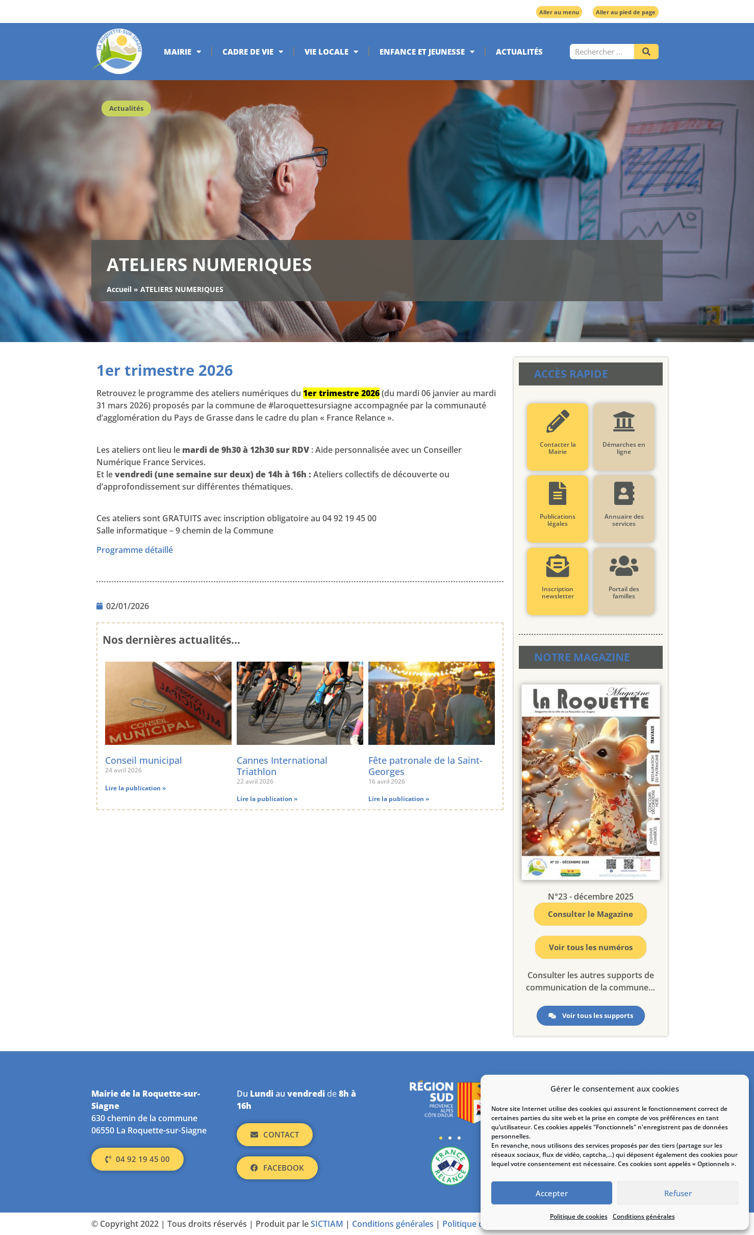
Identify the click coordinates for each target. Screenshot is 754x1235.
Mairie (182, 52)
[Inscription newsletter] (557, 565)
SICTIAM (327, 1223)
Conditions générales (644, 1216)
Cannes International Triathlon (282, 766)
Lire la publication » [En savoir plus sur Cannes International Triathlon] (267, 798)
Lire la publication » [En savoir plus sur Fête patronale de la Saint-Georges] (398, 798)
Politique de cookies (579, 1216)
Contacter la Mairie (557, 448)
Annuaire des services (623, 520)
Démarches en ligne (623, 448)
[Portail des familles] (623, 565)
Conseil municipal (143, 760)
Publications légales (557, 520)
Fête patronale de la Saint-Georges (425, 766)
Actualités (519, 51)
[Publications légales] (557, 493)
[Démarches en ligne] (623, 421)
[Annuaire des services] (623, 493)
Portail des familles (624, 592)
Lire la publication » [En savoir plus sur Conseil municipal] (135, 788)
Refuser (678, 1193)
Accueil (119, 289)
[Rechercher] (646, 51)
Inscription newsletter (557, 592)
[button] (440, 1138)
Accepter (552, 1193)
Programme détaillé (134, 549)
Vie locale (331, 52)
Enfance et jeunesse (427, 52)
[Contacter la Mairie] (557, 421)
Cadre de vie (252, 52)
